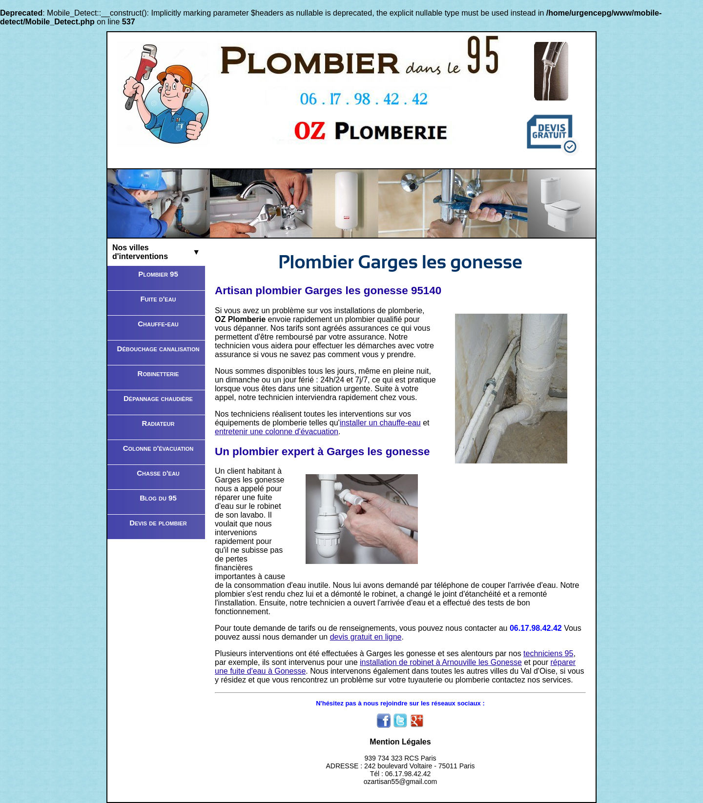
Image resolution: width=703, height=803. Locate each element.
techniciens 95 (548, 653)
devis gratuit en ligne (366, 637)
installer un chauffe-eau (380, 423)
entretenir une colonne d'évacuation (276, 431)
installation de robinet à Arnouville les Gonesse (441, 662)
